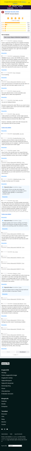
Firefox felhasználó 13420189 (14, 334)
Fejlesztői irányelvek (7, 383)
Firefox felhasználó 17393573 (14, 257)
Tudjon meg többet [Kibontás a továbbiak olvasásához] (6, 127)
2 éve (23, 138)
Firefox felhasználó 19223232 (14, 81)
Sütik (11, 434)
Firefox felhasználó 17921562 (14, 299)
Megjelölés (4, 53)
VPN (2, 416)
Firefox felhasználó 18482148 (14, 247)
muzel (14, 150)
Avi (13, 251)
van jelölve (14, 436)
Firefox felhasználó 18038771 (14, 269)
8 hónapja (20, 40)
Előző (8, 352)
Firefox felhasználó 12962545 (14, 162)
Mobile (3, 404)
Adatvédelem (4, 434)
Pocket (3, 424)
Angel (14, 91)
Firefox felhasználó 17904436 (14, 329)
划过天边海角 (16, 133)
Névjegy (3, 372)
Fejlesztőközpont (6, 380)
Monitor (3, 422)
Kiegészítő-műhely (7, 378)
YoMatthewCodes (17, 179)
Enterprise (4, 406)
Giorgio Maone (14, 13)
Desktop (4, 401)
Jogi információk (18, 434)
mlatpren (15, 40)
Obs (14, 72)
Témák (16, 8)
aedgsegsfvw (16, 56)
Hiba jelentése (5, 391)
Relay (3, 419)
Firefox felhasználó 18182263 (14, 263)
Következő (23, 352)
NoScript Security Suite (12, 12)
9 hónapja (22, 56)
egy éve (23, 81)
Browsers (4, 414)
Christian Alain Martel (18, 303)
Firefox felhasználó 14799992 (14, 234)
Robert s (15, 273)
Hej (14, 200)
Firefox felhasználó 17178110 (14, 320)
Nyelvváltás (4, 445)
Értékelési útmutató (7, 393)
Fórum (3, 388)
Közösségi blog (6, 386)
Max (14, 114)
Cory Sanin (15, 100)
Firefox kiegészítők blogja (9, 375)
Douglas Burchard (17, 138)
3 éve (22, 263)
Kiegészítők (10, 8)
